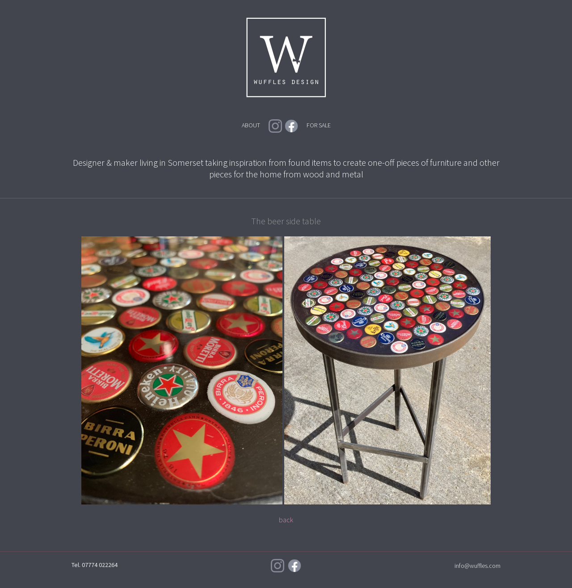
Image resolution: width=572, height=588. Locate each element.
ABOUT (251, 125)
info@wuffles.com (477, 566)
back (286, 519)
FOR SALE (319, 125)
